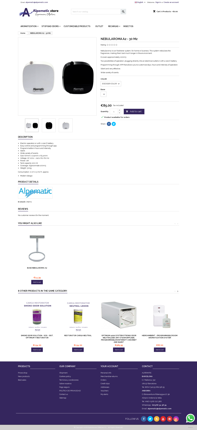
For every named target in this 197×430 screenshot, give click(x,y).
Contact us (63, 394)
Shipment (63, 373)
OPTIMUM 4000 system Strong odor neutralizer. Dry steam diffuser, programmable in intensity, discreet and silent (119, 338)
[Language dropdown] (140, 2)
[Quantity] (114, 111)
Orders (103, 380)
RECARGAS (113, 26)
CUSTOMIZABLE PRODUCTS (77, 26)
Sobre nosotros (65, 383)
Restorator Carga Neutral (78, 335)
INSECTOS (128, 26)
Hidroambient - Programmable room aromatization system (159, 336)
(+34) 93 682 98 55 (157, 387)
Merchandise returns (109, 376)
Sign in (158, 2)
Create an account (171, 2)
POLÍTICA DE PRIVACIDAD (70, 391)
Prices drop (22, 373)
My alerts (104, 394)
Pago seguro (64, 387)
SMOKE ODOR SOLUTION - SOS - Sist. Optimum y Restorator (37, 336)
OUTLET (99, 26)
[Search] (98, 11)
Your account (109, 366)
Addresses (105, 387)
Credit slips (105, 383)
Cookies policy (65, 376)
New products (24, 376)
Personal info (106, 373)
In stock (21, 202)
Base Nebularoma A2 (37, 268)
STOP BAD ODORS (50, 26)
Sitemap (62, 398)
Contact (147, 366)
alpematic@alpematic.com (37, 2)
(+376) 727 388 (156, 401)
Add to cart (134, 111)
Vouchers (104, 391)
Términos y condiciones (68, 380)
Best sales (22, 380)
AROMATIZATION (29, 26)
